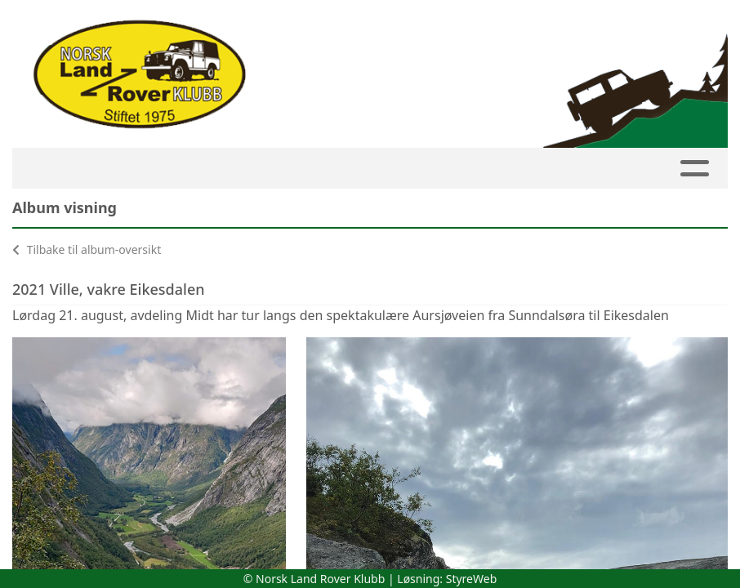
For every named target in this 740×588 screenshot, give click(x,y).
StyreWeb (471, 578)
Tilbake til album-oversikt (86, 249)
